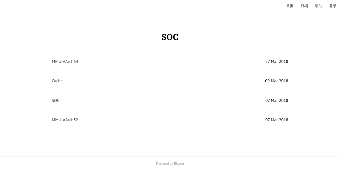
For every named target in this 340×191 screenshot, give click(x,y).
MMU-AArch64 (65, 61)
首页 (290, 5)
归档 (304, 5)
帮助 (318, 5)
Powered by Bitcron (170, 164)
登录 (333, 5)
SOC (56, 100)
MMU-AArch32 (65, 119)
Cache (57, 80)
